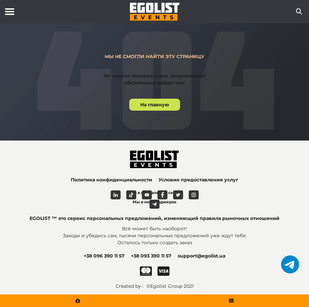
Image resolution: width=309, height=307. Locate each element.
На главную (154, 105)
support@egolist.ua (202, 256)
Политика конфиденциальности (111, 180)
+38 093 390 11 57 (151, 256)
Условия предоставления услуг (198, 180)
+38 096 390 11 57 (104, 256)
